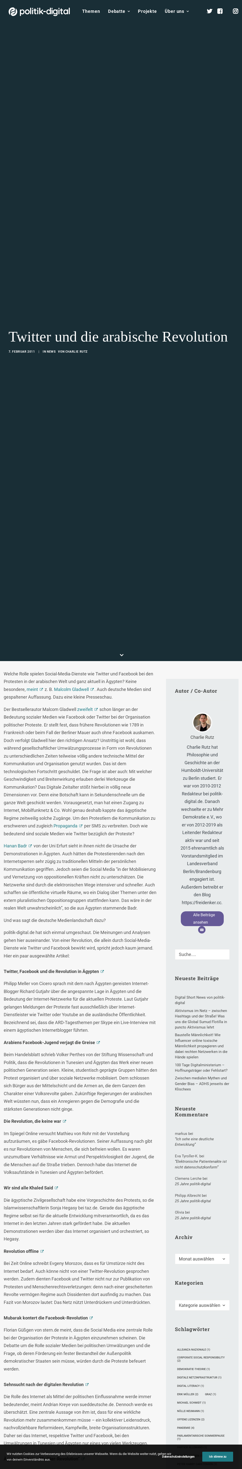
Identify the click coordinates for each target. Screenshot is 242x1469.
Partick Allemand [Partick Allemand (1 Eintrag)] (192, 1109)
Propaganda (65, 488)
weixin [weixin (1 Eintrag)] (216, 1151)
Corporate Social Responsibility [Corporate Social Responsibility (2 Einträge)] (201, 1021)
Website (119, 1415)
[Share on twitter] (61, 1318)
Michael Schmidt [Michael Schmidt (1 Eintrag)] (191, 1065)
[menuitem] (91, 11)
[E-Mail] (201, 592)
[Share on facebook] (55, 1318)
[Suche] (202, 616)
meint (32, 351)
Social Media (93, 1293)
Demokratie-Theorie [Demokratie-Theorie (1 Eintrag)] (193, 1031)
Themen (91, 11)
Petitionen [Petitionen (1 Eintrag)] (187, 1135)
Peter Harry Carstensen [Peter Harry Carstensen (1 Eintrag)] (197, 1126)
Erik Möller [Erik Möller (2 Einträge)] (187, 1056)
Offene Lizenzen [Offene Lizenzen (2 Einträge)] (191, 1082)
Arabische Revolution (22, 1293)
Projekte (147, 11)
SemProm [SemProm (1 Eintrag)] (186, 1143)
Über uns (177, 11)
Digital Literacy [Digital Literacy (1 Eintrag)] (190, 1048)
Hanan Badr (15, 508)
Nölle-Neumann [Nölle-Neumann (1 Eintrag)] (190, 1073)
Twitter (115, 1293)
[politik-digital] (39, 11)
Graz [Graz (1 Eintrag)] (210, 1056)
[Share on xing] (100, 1318)
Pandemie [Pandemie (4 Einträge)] (185, 1090)
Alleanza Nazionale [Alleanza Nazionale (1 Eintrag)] (193, 1012)
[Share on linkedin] (80, 1318)
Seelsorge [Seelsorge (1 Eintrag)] (213, 1135)
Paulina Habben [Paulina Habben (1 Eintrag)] (190, 1118)
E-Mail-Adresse (74, 1415)
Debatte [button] (119, 11)
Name (11, 1415)
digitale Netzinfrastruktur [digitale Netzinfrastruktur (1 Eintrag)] (199, 1040)
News (51, 183)
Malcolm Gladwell (71, 351)
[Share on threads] (68, 1318)
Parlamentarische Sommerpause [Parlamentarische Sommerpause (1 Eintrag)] (200, 1100)
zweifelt (85, 371)
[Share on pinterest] (74, 1318)
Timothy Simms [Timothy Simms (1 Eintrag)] (190, 1151)
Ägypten (133, 1293)
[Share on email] (106, 1318)
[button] (223, 615)
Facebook (51, 1293)
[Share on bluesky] (93, 1318)
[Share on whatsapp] (87, 1318)
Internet (71, 1293)
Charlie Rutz (76, 183)
